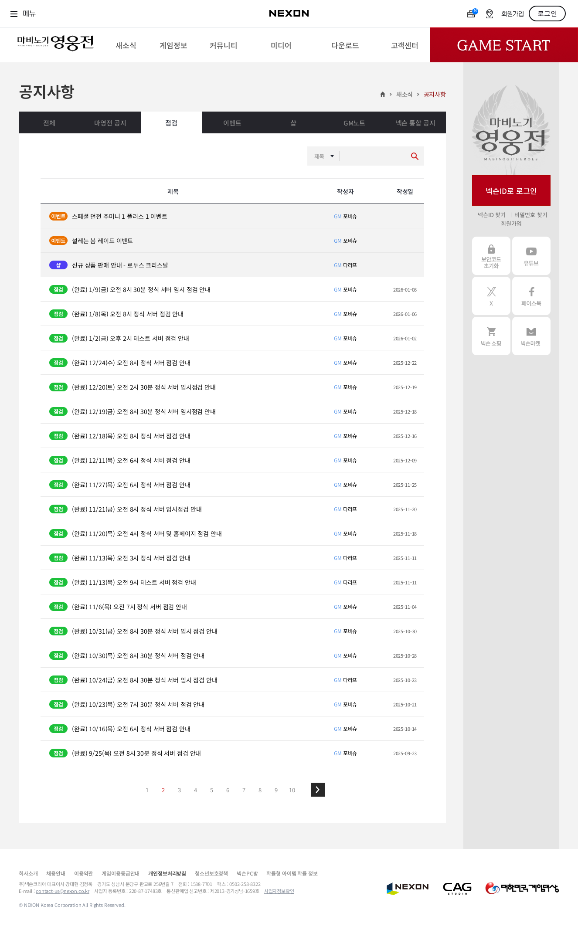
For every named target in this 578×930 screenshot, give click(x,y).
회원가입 (512, 14)
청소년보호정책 (211, 873)
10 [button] (292, 790)
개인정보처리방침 (167, 873)
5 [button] (211, 790)
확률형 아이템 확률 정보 (291, 873)
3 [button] (179, 790)
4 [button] (195, 790)
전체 (49, 122)
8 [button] (260, 790)
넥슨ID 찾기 (492, 214)
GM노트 (354, 122)
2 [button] (163, 790)
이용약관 (83, 873)
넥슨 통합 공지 (415, 122)
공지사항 (435, 94)
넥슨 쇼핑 (491, 336)
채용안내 (55, 873)
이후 (318, 790)
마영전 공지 (110, 122)
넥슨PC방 (247, 873)
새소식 (404, 94)
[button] (318, 790)
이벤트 (232, 122)
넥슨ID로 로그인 (511, 190)
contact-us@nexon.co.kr (62, 890)
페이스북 (531, 296)
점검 (171, 122)
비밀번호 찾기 (530, 214)
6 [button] (227, 790)
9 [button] (276, 790)
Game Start (504, 44)
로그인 (547, 13)
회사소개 (28, 873)
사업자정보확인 (279, 890)
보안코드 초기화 (491, 256)
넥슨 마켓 (531, 336)
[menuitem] (126, 44)
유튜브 (531, 256)
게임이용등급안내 (120, 873)
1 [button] (147, 790)
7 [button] (243, 790)
